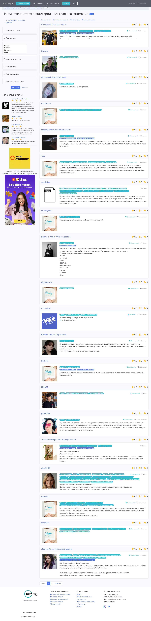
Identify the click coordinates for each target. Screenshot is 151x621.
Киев (15, 52)
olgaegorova (46, 282)
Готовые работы (53, 3)
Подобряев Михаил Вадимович (56, 129)
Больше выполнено (60, 20)
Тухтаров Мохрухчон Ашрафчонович (58, 439)
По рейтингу (75, 20)
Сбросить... (25, 88)
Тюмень (143, 446)
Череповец (142, 162)
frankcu (44, 51)
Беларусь (15, 50)
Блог (80, 606)
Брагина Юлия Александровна (55, 236)
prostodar (45, 413)
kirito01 (44, 387)
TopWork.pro (7, 3)
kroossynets (46, 210)
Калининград (141, 503)
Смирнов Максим (17, 124)
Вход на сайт (56, 604)
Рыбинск (143, 110)
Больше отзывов (88, 20)
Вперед (58, 583)
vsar (43, 156)
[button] (147, 4)
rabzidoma (46, 103)
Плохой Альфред (17, 116)
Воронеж (143, 136)
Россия (15, 45)
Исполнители (38, 3)
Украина (15, 48)
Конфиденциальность (86, 602)
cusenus (45, 522)
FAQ (74, 3)
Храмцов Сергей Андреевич (20, 99)
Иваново (143, 288)
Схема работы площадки (60, 594)
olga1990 (45, 468)
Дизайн (9, 22)
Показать (15, 88)
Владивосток (141, 83)
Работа (66, 3)
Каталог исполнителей (59, 599)
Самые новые (46, 20)
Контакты (81, 604)
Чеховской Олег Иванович (53, 24)
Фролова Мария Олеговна (53, 77)
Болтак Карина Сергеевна (53, 334)
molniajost (46, 308)
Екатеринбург (141, 217)
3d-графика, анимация (16, 20)
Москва (143, 188)
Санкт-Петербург (140, 420)
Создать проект (23, 3)
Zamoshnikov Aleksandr (18, 137)
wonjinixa (45, 182)
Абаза (143, 393)
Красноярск (142, 367)
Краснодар (142, 31)
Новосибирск (141, 315)
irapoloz (44, 496)
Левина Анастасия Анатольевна (56, 549)
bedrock (44, 361)
